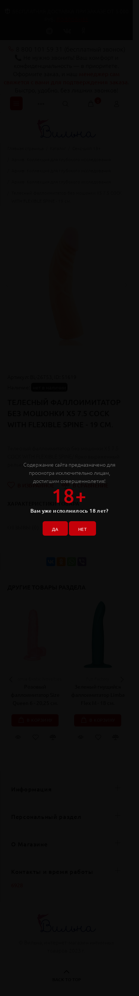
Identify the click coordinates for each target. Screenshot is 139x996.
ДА (55, 529)
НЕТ (82, 529)
